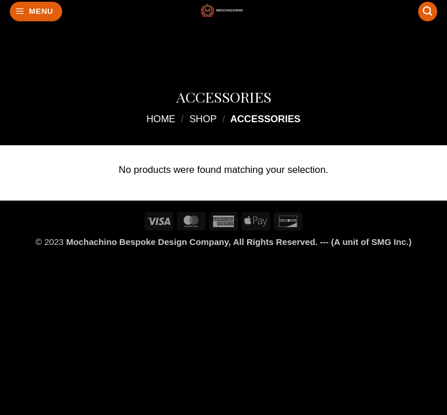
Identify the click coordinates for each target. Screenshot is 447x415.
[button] (36, 11)
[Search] (428, 11)
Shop (203, 119)
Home (160, 119)
